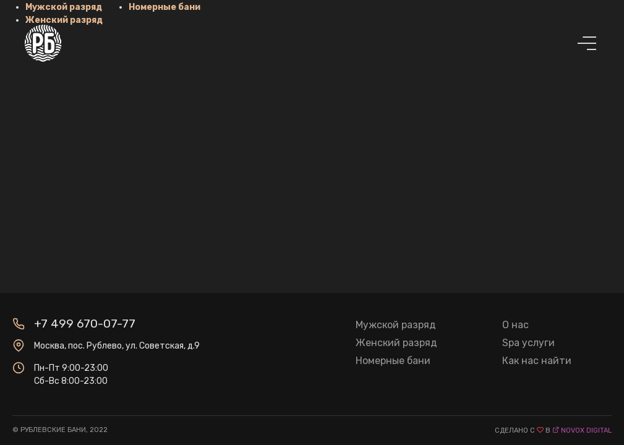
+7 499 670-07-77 (84, 323)
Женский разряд (396, 343)
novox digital (586, 430)
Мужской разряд (396, 325)
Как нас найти (536, 361)
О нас (515, 325)
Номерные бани (393, 361)
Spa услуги (528, 343)
